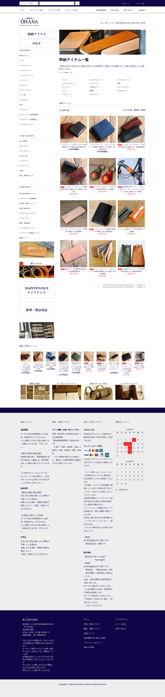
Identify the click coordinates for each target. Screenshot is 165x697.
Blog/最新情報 (99, 10)
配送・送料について (92, 629)
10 (139, 286)
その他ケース (94, 87)
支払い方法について (92, 624)
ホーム (22, 10)
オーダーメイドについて (27, 213)
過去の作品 (113, 10)
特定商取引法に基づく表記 (94, 638)
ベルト (64, 91)
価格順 (136, 110)
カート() (139, 3)
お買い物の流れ (24, 208)
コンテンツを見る (70, 10)
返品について (89, 633)
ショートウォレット (69, 83)
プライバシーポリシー (93, 643)
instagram (140, 10)
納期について (24, 238)
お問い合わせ (126, 10)
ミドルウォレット (123, 80)
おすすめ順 (127, 110)
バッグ (64, 80)
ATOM (91, 647)
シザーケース (66, 94)
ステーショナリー (123, 87)
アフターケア (24, 218)
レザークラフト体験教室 (27, 198)
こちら (90, 531)
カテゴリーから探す (34, 10)
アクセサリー (121, 91)
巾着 (118, 83)
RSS (86, 647)
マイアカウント (121, 619)
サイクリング (94, 94)
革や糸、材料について (27, 203)
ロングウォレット (95, 80)
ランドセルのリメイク (27, 228)
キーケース (66, 87)
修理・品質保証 (24, 223)
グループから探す (53, 10)
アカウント (124, 3)
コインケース (94, 83)
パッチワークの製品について (29, 233)
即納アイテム (69, 72)
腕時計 (91, 91)
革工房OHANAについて (27, 194)
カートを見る (120, 624)
